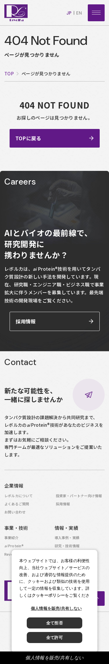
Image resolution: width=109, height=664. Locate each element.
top (9, 73)
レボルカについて (18, 497)
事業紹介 (11, 538)
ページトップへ (97, 600)
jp (69, 13)
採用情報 (63, 505)
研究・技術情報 (67, 547)
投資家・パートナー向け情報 (79, 497)
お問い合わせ (15, 513)
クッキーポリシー (48, 595)
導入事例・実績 (67, 538)
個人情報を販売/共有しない (54, 657)
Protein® (14, 547)
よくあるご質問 (16, 505)
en (79, 13)
